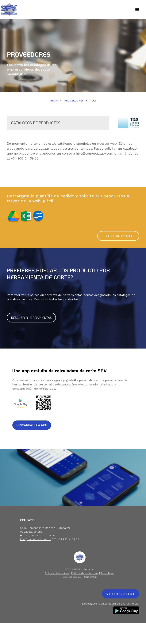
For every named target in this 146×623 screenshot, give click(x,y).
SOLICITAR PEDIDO (118, 236)
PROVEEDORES (74, 100)
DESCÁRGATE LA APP (31, 425)
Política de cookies (57, 573)
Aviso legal (107, 573)
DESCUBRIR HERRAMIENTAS (31, 318)
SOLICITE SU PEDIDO (120, 594)
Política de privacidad (84, 573)
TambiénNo (89, 576)
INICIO (54, 100)
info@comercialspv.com (94, 153)
